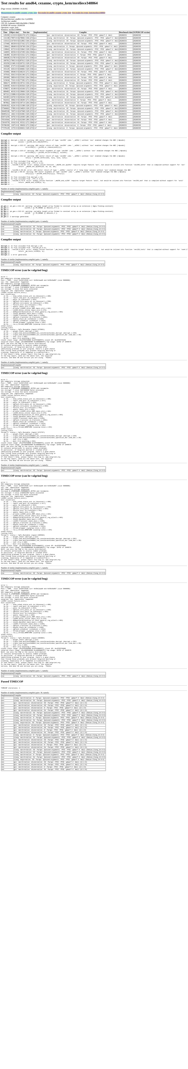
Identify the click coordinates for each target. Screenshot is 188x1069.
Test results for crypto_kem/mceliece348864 (88, 13)
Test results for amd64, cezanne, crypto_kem (54, 13)
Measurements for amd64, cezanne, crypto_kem (19, 13)
